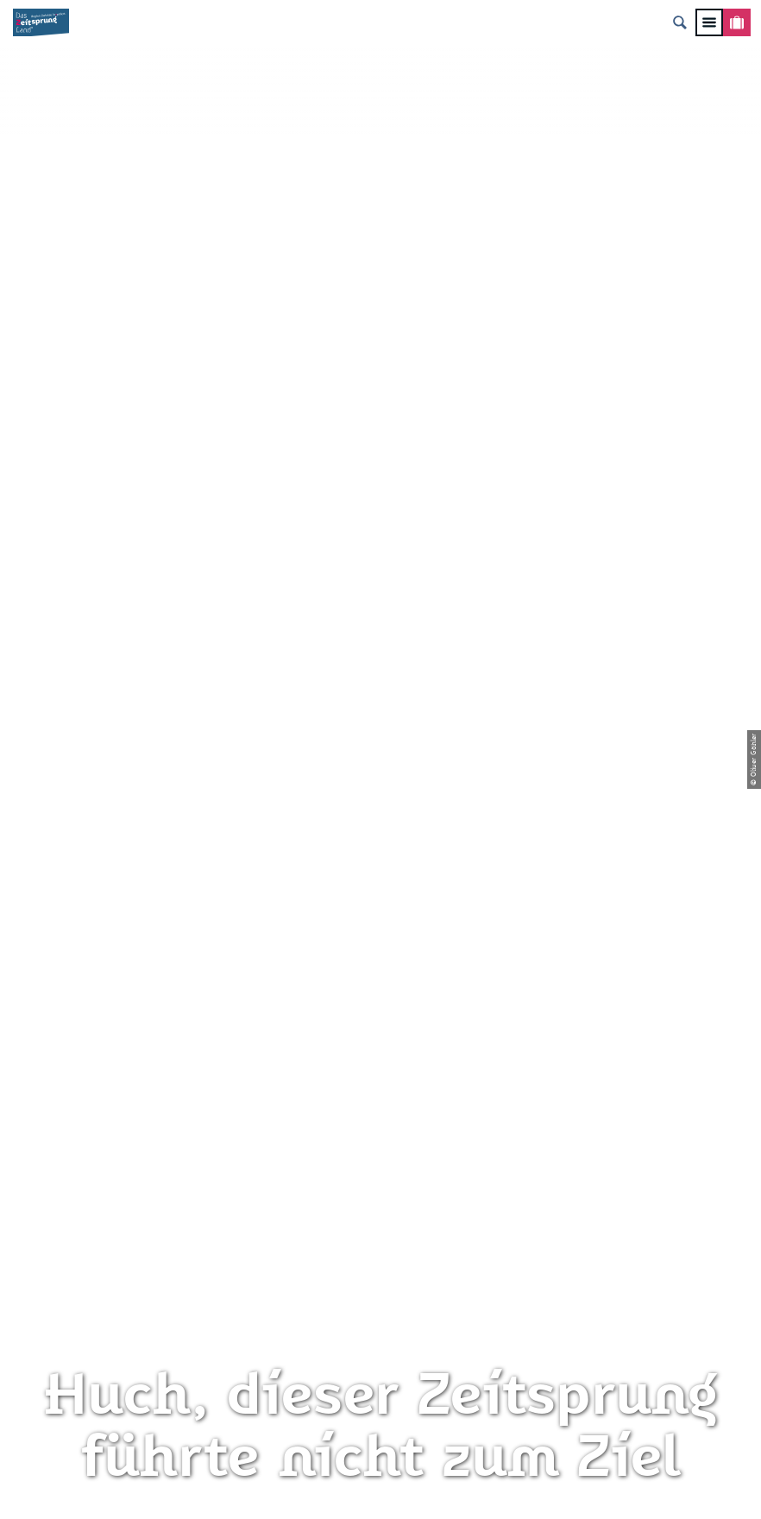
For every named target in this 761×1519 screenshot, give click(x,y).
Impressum (380, 1138)
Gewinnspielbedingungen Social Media (380, 1267)
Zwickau (37, 647)
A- (356, 1487)
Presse (380, 1197)
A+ (405, 1487)
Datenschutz (381, 1168)
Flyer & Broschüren (380, 1227)
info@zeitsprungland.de (132, 1227)
